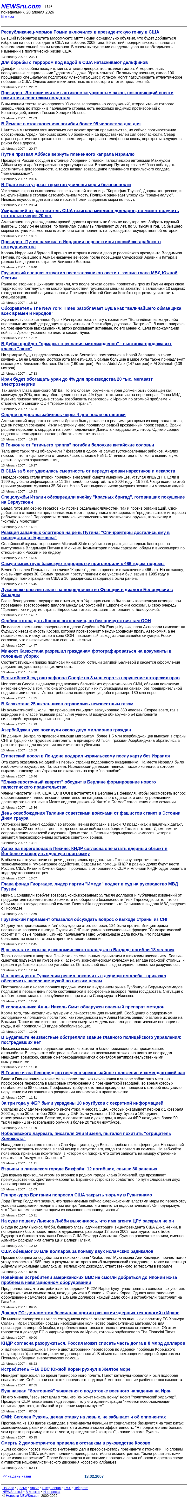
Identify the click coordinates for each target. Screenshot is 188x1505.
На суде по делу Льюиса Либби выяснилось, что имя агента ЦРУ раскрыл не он (87, 1221)
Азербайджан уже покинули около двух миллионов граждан (66, 730)
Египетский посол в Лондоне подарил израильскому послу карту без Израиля (85, 756)
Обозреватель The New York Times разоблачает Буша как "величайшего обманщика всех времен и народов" (91, 311)
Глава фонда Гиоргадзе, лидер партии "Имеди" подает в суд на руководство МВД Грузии (89, 886)
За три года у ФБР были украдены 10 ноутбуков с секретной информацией (82, 1103)
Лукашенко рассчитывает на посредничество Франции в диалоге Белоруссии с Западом (87, 592)
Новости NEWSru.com (23, 1496)
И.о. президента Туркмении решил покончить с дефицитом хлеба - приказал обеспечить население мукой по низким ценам (83, 978)
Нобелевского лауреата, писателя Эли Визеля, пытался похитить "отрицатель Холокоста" (86, 1136)
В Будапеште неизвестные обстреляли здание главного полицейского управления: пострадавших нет (91, 1040)
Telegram (81, 1488)
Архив (34, 1488)
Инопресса (51, 1492)
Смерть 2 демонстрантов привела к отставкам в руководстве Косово (75, 1443)
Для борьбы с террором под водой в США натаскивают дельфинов (74, 62)
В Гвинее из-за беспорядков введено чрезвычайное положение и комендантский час (93, 1072)
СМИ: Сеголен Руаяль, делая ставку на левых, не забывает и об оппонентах (83, 1417)
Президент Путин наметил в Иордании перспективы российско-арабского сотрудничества (81, 244)
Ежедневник (51, 1488)
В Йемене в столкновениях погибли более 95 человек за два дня (71, 123)
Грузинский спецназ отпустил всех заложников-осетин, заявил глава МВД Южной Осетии (89, 275)
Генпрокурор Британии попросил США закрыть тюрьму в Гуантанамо (76, 1195)
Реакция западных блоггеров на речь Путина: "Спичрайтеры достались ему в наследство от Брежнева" (85, 535)
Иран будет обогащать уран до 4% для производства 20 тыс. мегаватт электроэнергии (77, 382)
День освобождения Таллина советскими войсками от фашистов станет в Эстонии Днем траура (91, 816)
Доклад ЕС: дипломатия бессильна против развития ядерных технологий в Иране (90, 1312)
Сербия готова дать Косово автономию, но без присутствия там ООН (76, 620)
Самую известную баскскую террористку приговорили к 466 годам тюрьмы (83, 563)
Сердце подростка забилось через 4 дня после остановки (63, 414)
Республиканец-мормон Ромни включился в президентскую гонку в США (80, 32)
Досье (22, 1488)
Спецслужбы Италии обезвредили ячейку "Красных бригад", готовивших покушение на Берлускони (93, 500)
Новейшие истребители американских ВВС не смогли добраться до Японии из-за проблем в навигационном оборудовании (89, 1280)
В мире (7, 16)
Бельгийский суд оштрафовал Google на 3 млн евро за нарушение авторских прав (90, 677)
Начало (8, 1488)
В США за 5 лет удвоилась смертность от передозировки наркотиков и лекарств (88, 471)
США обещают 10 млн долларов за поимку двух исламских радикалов (77, 1251)
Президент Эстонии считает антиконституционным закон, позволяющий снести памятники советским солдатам (87, 95)
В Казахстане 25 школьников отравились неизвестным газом (67, 704)
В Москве (33, 1492)
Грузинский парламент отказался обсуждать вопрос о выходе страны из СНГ (84, 919)
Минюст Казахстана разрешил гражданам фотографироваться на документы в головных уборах (86, 654)
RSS (67, 1488)
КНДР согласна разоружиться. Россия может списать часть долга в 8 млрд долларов (93, 1343)
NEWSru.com (21, 6)
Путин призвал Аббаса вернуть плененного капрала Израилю (67, 154)
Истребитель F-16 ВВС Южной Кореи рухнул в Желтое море (65, 1369)
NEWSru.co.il (12, 1492)
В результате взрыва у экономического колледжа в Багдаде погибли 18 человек (87, 949)
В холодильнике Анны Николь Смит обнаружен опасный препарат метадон (83, 1007)
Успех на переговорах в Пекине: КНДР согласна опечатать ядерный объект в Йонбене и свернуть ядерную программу (84, 851)
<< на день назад (17, 1476)
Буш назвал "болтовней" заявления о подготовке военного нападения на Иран (86, 1391)
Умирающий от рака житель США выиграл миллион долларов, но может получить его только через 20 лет (90, 213)
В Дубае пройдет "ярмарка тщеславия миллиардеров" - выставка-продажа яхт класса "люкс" (86, 346)
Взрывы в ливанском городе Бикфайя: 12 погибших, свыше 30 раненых (79, 1169)
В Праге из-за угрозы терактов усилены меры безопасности (66, 184)
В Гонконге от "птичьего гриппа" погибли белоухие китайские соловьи (77, 445)
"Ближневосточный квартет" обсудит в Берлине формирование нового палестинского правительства (78, 785)
